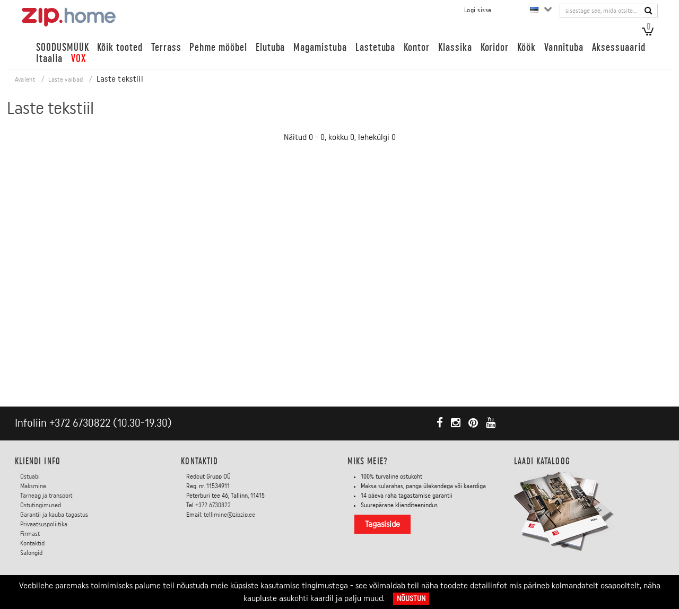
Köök (526, 47)
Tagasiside (382, 524)
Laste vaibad (65, 79)
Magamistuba (319, 47)
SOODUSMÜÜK (62, 47)
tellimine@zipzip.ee (229, 514)
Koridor (495, 47)
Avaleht (25, 79)
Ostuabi (30, 476)
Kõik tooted (119, 47)
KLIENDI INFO (37, 461)
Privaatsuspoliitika (43, 524)
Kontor (417, 47)
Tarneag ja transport (46, 495)
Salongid (31, 553)
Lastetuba (375, 47)
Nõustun (411, 599)
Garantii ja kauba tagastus (54, 514)
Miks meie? (367, 461)
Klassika (455, 47)
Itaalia (49, 58)
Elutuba (270, 47)
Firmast (30, 534)
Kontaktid (32, 543)
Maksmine (33, 486)
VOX (78, 58)
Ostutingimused (40, 505)
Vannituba (564, 47)
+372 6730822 (79, 423)
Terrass (166, 47)
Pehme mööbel (218, 47)
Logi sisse (478, 10)
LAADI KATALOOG (542, 461)
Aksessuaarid (619, 47)
